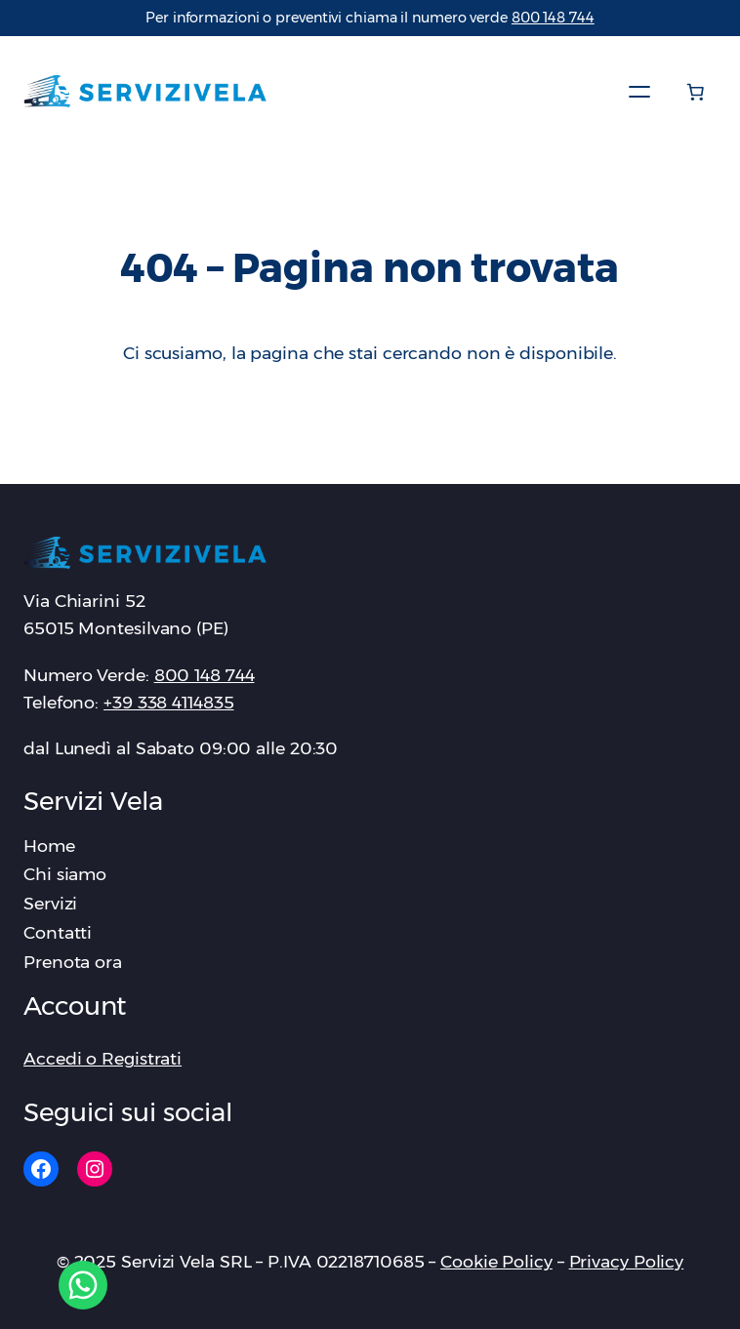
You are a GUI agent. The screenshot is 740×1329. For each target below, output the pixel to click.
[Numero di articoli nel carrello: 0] (695, 91)
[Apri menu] (639, 91)
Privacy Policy (626, 1261)
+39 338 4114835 (168, 702)
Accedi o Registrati (102, 1058)
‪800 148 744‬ (553, 17)
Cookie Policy (496, 1261)
